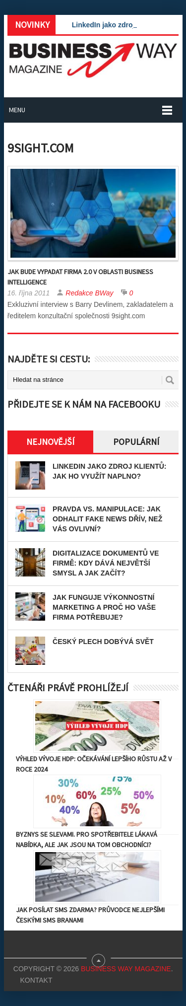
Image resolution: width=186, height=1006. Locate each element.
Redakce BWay (89, 293)
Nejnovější (50, 441)
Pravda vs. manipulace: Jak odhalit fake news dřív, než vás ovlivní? (107, 519)
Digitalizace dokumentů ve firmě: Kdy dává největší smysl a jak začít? (106, 563)
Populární (136, 441)
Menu (17, 109)
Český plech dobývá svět (103, 642)
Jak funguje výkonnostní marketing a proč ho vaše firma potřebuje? (104, 607)
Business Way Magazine (126, 969)
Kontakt (36, 980)
